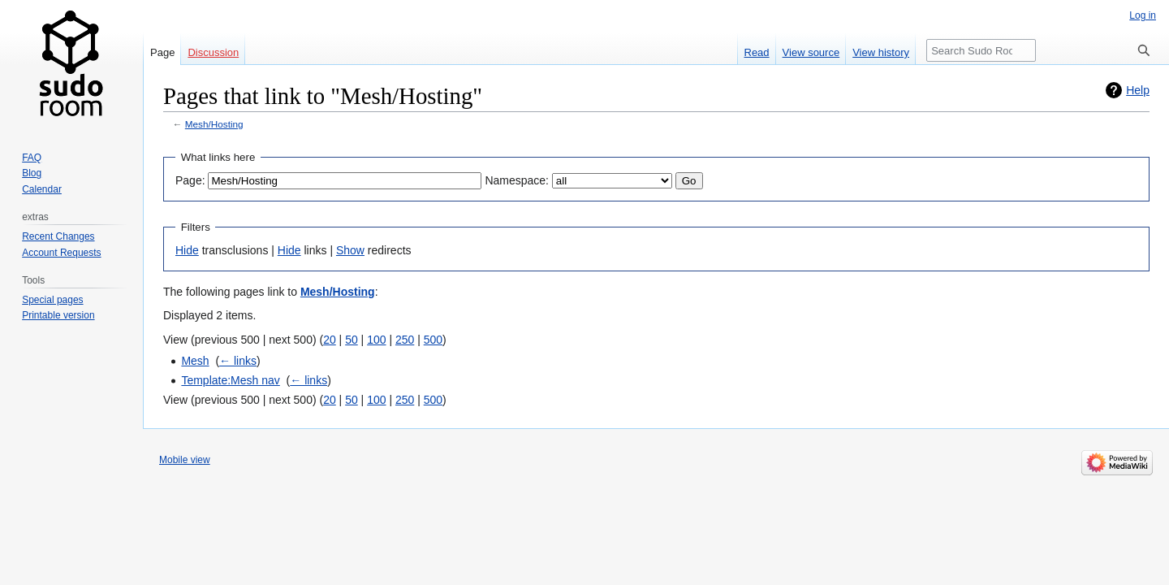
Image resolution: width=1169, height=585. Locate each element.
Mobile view (184, 460)
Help (1138, 90)
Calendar (42, 189)
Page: (190, 180)
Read (757, 52)
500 (433, 339)
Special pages (52, 300)
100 (376, 339)
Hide (187, 250)
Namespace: (517, 180)
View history (880, 52)
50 (351, 339)
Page (162, 52)
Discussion (213, 52)
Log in (1142, 15)
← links (238, 360)
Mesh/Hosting (214, 124)
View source (811, 52)
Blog (31, 173)
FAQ (31, 157)
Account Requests (61, 252)
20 (329, 339)
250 (404, 339)
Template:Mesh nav (230, 380)
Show (350, 250)
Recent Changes (58, 236)
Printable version (58, 315)
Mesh (195, 360)
